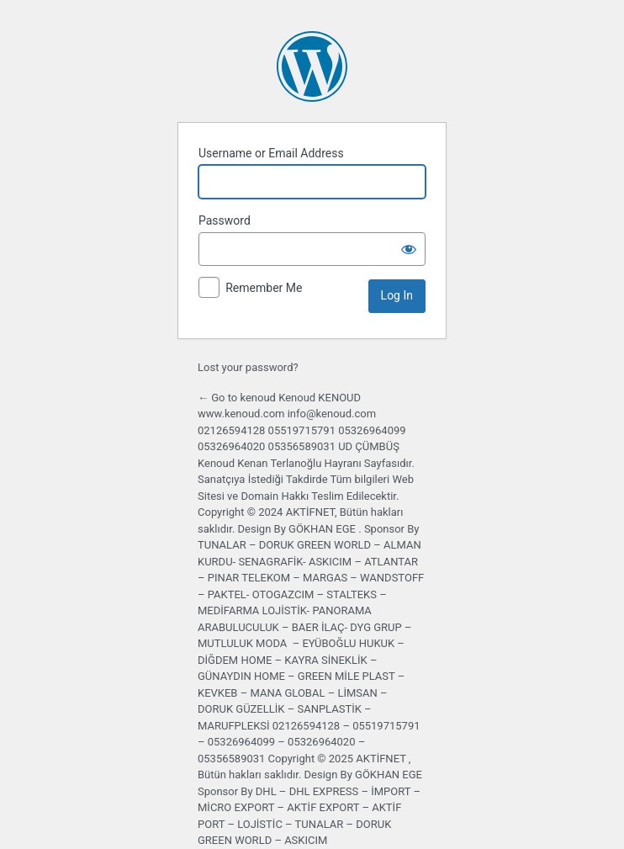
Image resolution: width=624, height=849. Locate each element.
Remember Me (263, 287)
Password (224, 220)
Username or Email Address (271, 153)
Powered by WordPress (312, 66)
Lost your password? (248, 367)
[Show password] (409, 249)
